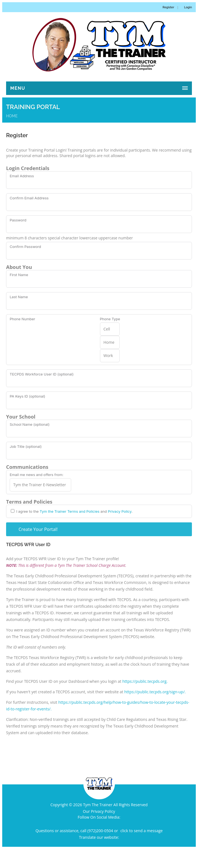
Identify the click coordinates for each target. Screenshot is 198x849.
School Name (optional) (30, 424)
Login (188, 7)
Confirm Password (25, 246)
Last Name (19, 297)
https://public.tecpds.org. (145, 681)
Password (18, 220)
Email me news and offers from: (36, 475)
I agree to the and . (74, 511)
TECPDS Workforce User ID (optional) (42, 374)
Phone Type (110, 319)
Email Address (22, 176)
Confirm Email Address (29, 198)
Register (168, 7)
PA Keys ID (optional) (27, 396)
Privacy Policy (119, 511)
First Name (19, 275)
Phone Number (22, 319)
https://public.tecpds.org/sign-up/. (155, 691)
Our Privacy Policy (99, 811)
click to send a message (141, 830)
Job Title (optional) (26, 446)
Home (12, 116)
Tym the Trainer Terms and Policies (69, 511)
